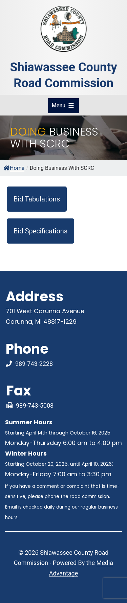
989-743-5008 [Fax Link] (35, 405)
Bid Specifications (40, 231)
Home (13, 168)
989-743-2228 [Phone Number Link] (34, 363)
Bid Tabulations (37, 199)
